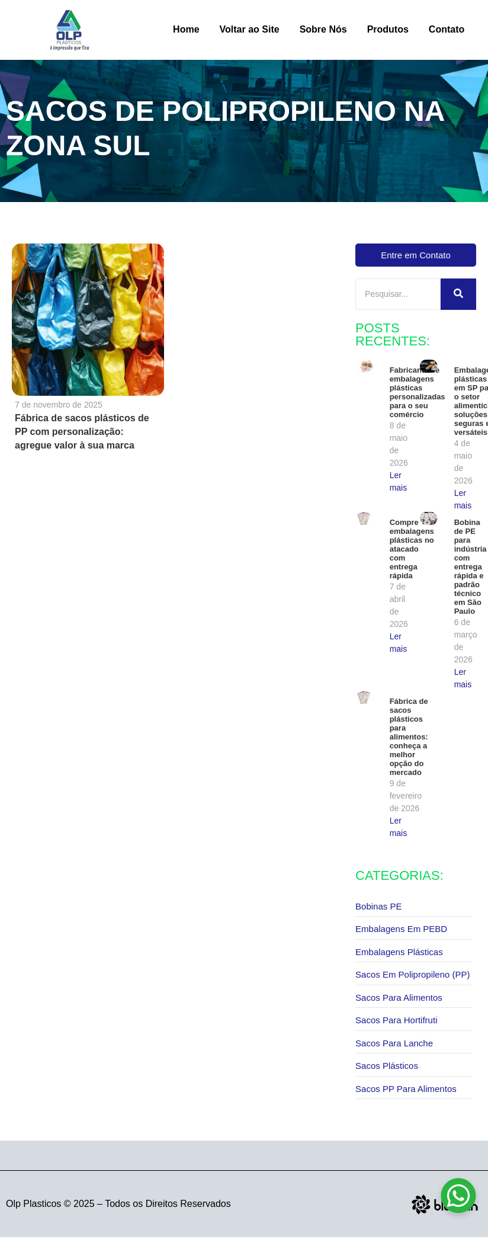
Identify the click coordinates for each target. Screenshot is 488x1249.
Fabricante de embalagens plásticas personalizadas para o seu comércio (417, 392)
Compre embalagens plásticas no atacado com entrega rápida (412, 549)
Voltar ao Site (250, 29)
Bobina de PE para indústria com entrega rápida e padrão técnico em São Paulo (470, 567)
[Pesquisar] (398, 294)
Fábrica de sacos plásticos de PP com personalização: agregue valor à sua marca (82, 431)
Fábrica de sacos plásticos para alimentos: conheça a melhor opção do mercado (409, 737)
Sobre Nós (323, 29)
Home (186, 29)
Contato (446, 29)
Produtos (388, 29)
